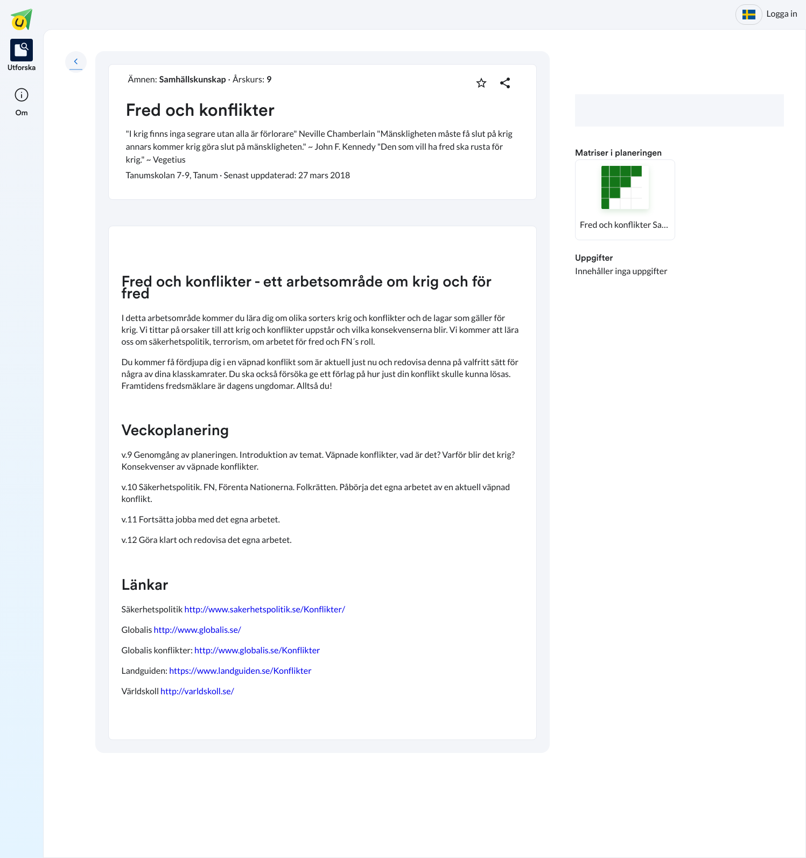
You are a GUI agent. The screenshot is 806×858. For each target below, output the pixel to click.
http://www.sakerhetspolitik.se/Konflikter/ (264, 609)
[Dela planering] (505, 83)
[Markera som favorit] (481, 83)
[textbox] (322, 483)
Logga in (782, 14)
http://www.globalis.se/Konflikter (257, 650)
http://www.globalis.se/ (197, 630)
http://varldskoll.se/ (197, 691)
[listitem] (22, 56)
